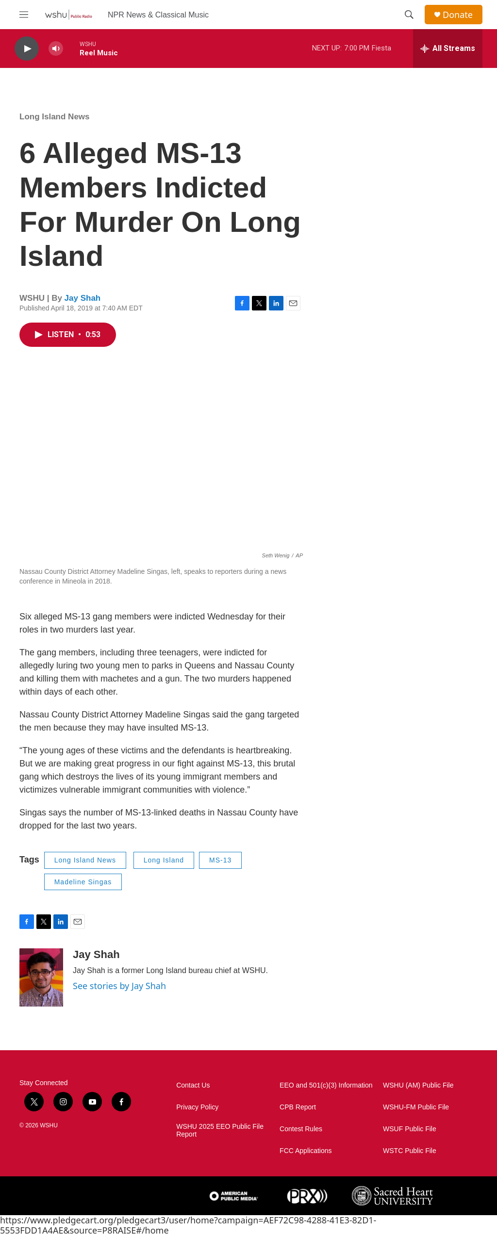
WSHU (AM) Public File (418, 1085)
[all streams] (447, 48)
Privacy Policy (197, 1107)
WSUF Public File (409, 1129)
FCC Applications (305, 1151)
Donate (458, 15)
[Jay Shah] (41, 977)
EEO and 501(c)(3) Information (326, 1085)
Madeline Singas (83, 882)
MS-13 (220, 860)
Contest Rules (301, 1129)
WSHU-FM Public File (416, 1107)
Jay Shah (83, 298)
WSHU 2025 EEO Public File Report (220, 1130)
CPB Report (298, 1107)
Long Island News (54, 116)
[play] (26, 48)
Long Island (164, 860)
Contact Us (193, 1085)
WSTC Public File (409, 1151)
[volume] (56, 49)
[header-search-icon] (409, 14)
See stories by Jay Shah (119, 986)
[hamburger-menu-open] (24, 14)
